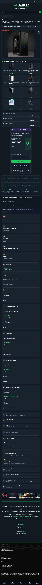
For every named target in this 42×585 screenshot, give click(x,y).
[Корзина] (29, 583)
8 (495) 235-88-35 (28, 515)
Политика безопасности (6, 558)
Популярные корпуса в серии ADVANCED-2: (15, 61)
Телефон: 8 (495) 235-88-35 (7, 563)
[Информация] (31, 1)
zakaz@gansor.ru (21, 530)
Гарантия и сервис (5, 549)
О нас (2, 548)
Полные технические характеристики (13, 198)
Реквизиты (3, 551)
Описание (28, 198)
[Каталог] (12, 583)
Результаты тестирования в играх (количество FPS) (16, 206)
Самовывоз (3, 559)
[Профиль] (38, 583)
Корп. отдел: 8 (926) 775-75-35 (8, 567)
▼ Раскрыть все (6, 212)
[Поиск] (21, 583)
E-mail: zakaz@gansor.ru (6, 566)
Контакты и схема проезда (7, 550)
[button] (21, 8)
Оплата (2, 557)
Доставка (3, 556)
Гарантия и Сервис (8, 202)
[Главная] (4, 583)
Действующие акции (5, 546)
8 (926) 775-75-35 (21, 534)
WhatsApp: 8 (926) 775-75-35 (7, 565)
